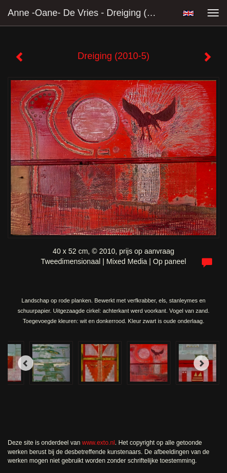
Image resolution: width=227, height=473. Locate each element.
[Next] (201, 363)
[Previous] (25, 363)
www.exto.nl (98, 442)
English (188, 13)
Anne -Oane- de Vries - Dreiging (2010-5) (86, 13)
